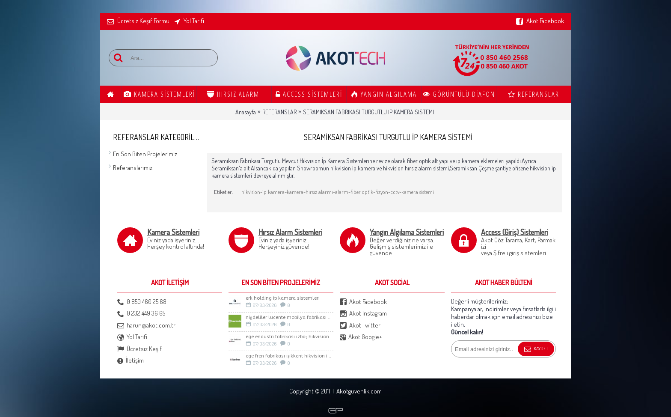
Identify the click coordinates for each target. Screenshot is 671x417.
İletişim (130, 360)
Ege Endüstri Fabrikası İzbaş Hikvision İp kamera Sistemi (289, 337)
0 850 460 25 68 (141, 302)
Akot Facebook (363, 302)
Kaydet (536, 349)
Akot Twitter (360, 325)
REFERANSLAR (279, 112)
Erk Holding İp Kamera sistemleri (283, 298)
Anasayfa (245, 112)
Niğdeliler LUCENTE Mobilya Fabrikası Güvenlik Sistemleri (289, 317)
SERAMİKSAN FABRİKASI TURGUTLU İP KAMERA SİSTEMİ (368, 112)
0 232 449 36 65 (141, 313)
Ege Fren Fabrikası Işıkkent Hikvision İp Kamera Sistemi (289, 356)
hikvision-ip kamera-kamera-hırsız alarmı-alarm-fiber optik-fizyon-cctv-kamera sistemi (337, 191)
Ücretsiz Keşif (139, 349)
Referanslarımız (132, 168)
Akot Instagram (363, 313)
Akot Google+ (361, 337)
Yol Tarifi (132, 337)
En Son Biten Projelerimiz (145, 154)
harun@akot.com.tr (146, 325)
